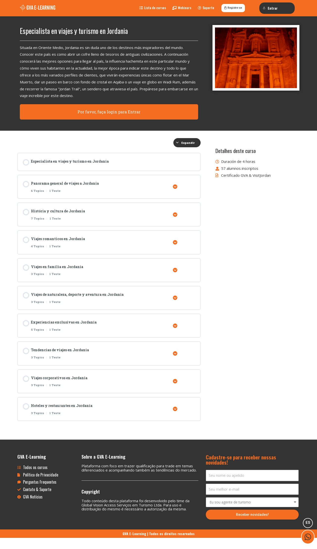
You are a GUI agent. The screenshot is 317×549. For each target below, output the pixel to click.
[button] (152, 9)
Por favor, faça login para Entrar (109, 114)
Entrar (270, 8)
